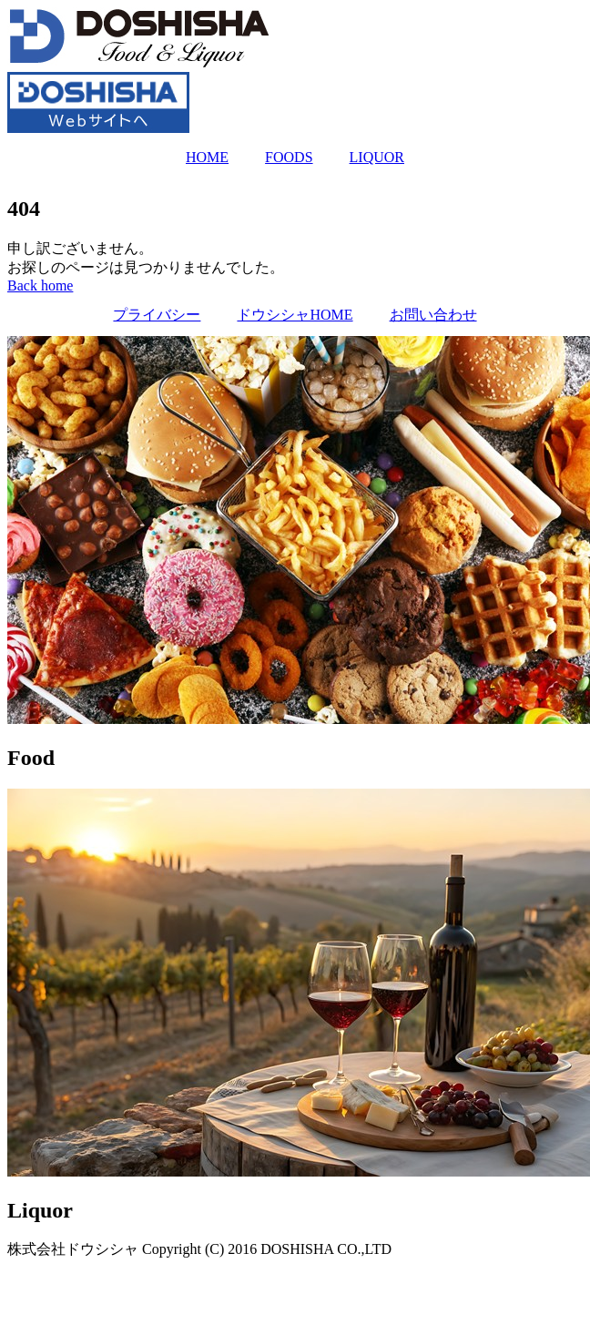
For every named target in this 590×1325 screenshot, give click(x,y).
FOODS (288, 157)
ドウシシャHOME (294, 314)
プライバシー (156, 314)
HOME (207, 157)
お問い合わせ (433, 314)
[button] (40, 285)
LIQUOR (377, 157)
